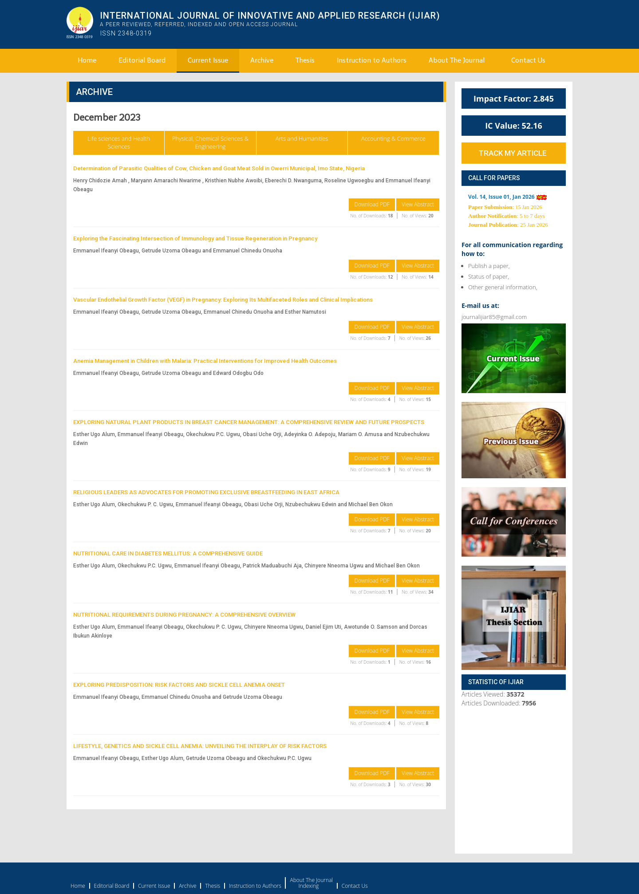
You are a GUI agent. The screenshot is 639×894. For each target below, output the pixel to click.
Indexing (308, 886)
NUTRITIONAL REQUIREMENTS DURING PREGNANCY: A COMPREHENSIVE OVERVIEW (184, 614)
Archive (261, 60)
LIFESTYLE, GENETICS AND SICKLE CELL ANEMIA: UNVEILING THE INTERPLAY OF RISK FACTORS (200, 746)
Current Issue (208, 60)
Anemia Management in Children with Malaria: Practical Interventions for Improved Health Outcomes (205, 361)
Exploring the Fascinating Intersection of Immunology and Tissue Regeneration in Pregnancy (195, 238)
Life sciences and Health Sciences (118, 142)
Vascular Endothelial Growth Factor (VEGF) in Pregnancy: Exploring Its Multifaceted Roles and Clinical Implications (223, 299)
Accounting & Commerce (393, 138)
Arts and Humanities (302, 138)
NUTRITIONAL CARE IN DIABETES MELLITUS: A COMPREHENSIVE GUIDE (168, 553)
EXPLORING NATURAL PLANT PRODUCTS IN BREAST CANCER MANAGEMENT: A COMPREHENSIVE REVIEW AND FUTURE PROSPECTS (248, 422)
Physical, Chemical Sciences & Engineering (210, 142)
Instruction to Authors (371, 60)
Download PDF (371, 204)
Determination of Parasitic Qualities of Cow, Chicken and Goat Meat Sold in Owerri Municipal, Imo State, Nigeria (219, 168)
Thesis (305, 60)
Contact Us (528, 60)
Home (87, 60)
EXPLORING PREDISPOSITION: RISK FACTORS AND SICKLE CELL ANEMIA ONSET (179, 684)
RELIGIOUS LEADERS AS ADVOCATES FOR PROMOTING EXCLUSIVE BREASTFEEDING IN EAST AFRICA (206, 492)
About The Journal (457, 60)
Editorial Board (142, 60)
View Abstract (418, 204)
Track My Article (512, 153)
